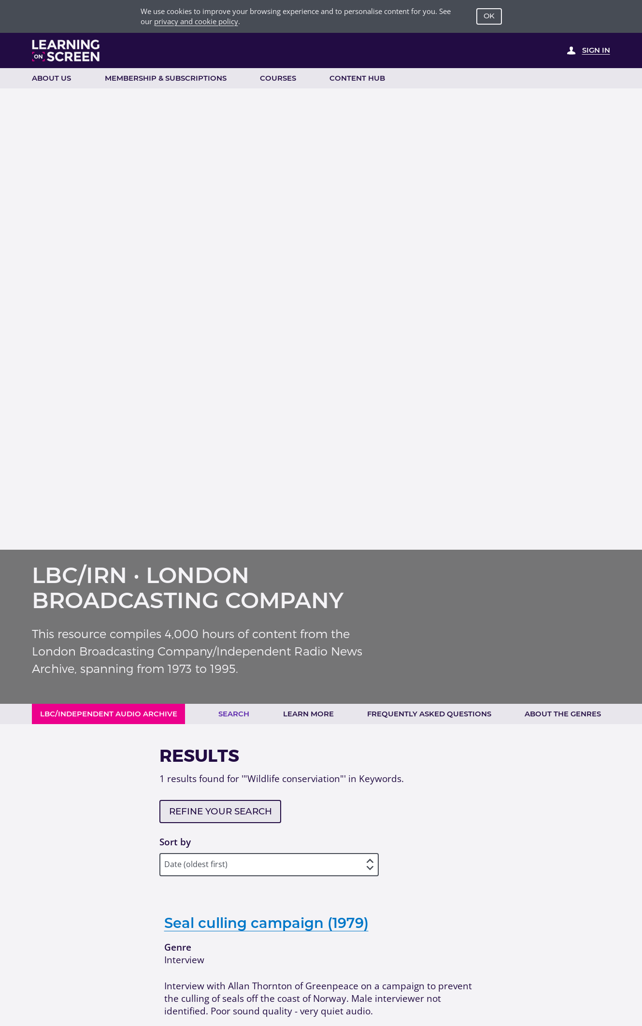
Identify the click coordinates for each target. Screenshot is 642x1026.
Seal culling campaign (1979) (266, 922)
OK (489, 16)
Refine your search (220, 811)
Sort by (175, 842)
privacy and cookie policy (196, 21)
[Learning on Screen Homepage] (66, 50)
